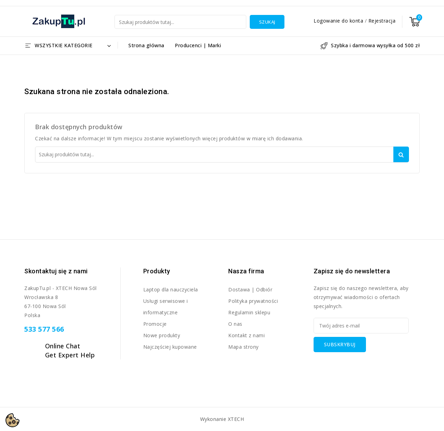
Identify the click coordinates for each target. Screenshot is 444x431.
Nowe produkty (161, 335)
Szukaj (267, 22)
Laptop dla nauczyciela (170, 289)
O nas (235, 324)
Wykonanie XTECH (222, 419)
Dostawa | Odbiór (250, 289)
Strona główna (146, 45)
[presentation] (366, 365)
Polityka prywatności (253, 301)
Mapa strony (243, 346)
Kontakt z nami (246, 335)
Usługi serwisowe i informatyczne (165, 307)
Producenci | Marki (198, 45)
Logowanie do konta (339, 20)
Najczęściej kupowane (170, 346)
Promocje (155, 324)
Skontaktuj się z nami (56, 271)
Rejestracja (382, 20)
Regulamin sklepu (249, 312)
